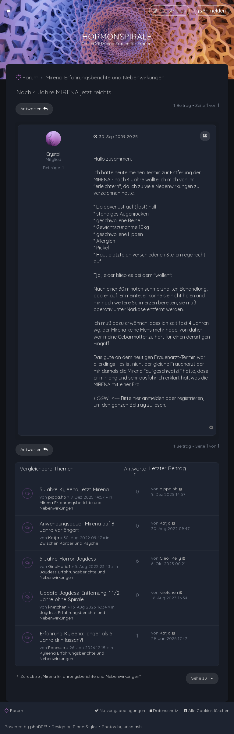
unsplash (133, 726)
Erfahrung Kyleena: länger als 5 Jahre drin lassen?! (76, 636)
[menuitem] (211, 10)
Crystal (53, 154)
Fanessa (56, 647)
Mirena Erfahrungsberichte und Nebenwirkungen (70, 505)
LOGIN (101, 398)
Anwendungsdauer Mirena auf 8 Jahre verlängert (77, 526)
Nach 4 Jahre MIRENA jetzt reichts (63, 92)
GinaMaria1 (59, 566)
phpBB (37, 726)
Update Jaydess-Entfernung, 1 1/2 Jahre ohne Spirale (79, 596)
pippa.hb (57, 497)
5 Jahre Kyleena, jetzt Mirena (74, 489)
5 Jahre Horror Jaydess (68, 558)
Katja (53, 537)
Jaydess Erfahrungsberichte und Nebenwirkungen (72, 574)
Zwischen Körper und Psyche (69, 543)
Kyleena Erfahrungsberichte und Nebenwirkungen (72, 655)
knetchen (57, 607)
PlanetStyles (85, 726)
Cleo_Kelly (170, 558)
